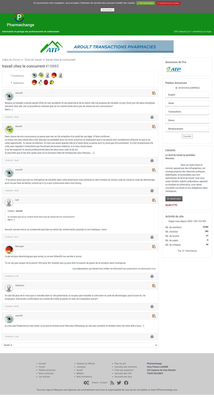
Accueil (42, 363)
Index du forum (11, 59)
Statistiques (191, 251)
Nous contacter (46, 373)
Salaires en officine (86, 363)
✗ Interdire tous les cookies (168, 3)
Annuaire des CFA (123, 373)
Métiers (80, 373)
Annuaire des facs (123, 376)
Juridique (81, 367)
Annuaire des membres (126, 367)
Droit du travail (33, 59)
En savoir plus (174, 198)
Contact (104, 382)
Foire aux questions (124, 370)
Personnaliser (107, 10)
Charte (95, 382)
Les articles (44, 376)
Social (80, 370)
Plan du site (120, 363)
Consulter (187, 136)
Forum (42, 367)
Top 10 (181, 251)
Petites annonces (47, 370)
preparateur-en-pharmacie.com (141, 268)
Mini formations (84, 376)
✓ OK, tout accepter (145, 3)
